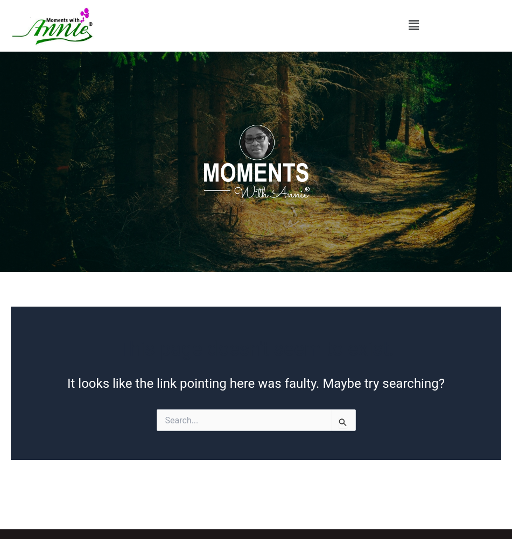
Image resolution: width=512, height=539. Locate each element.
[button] (414, 26)
